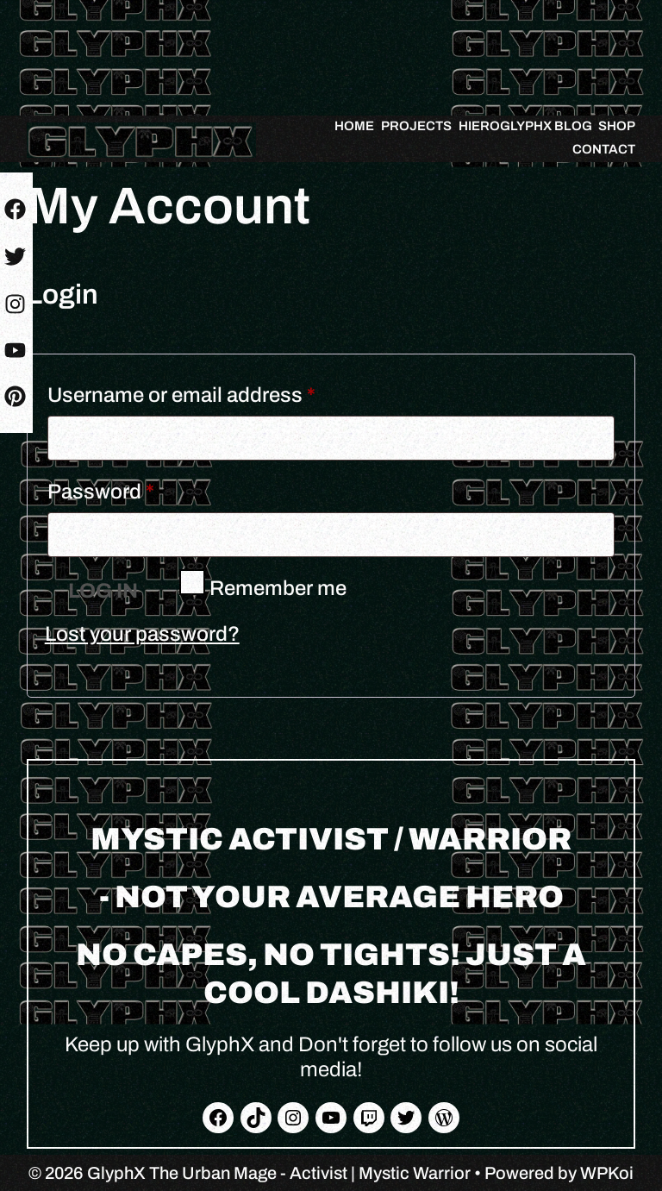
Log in (103, 591)
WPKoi (607, 1172)
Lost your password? (142, 634)
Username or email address (223, 390)
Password (143, 487)
